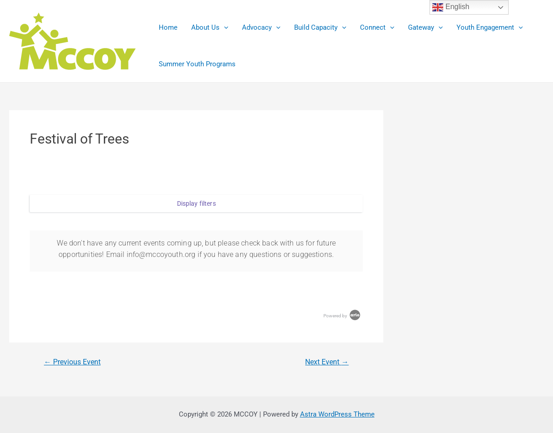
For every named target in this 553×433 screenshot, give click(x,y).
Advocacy (261, 27)
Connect (377, 27)
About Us (209, 27)
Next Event (327, 362)
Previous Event (72, 362)
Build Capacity (320, 27)
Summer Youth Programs (197, 64)
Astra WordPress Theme (337, 414)
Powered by (342, 315)
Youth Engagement (489, 27)
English (450, 7)
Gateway (425, 27)
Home (168, 27)
